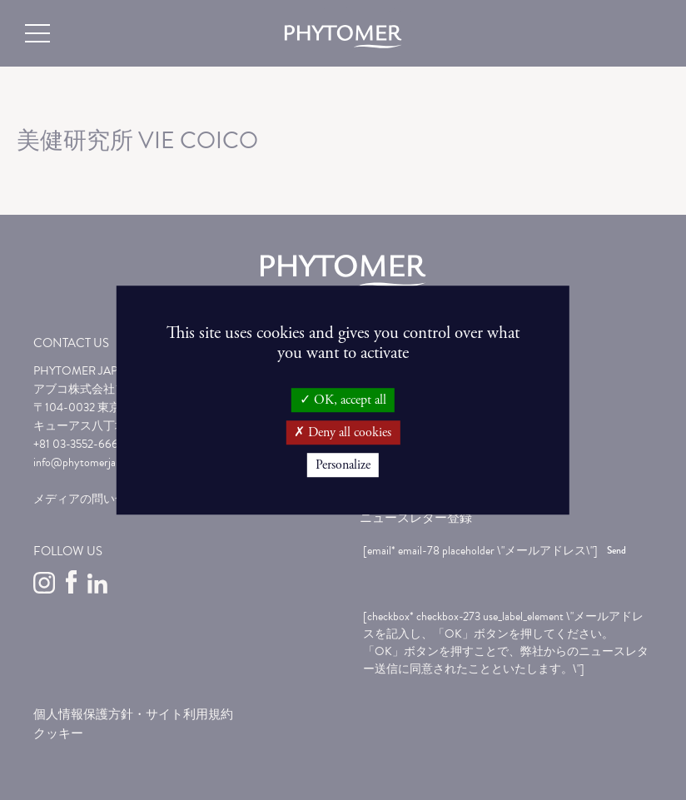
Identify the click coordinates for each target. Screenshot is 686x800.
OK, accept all (343, 400)
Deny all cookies (342, 432)
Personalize (343, 465)
